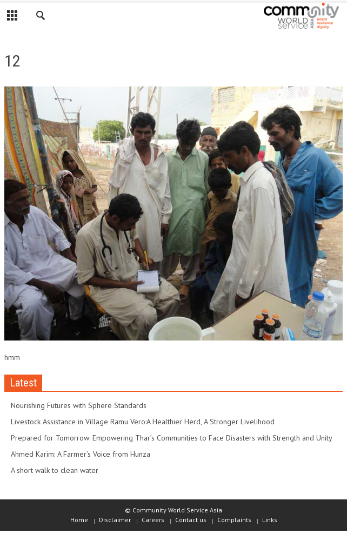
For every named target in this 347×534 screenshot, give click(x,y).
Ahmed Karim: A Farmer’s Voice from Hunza (80, 454)
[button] (41, 17)
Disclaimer (115, 520)
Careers (153, 520)
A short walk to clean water (54, 470)
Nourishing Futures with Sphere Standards (78, 405)
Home (79, 520)
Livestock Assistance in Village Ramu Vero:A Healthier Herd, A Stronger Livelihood (143, 421)
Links (269, 520)
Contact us (190, 520)
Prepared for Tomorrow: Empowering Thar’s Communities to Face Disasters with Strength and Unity (171, 438)
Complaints (234, 520)
